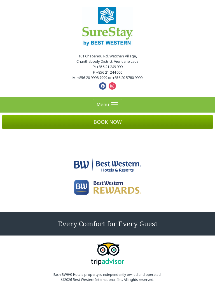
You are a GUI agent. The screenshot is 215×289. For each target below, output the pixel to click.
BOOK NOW (108, 121)
